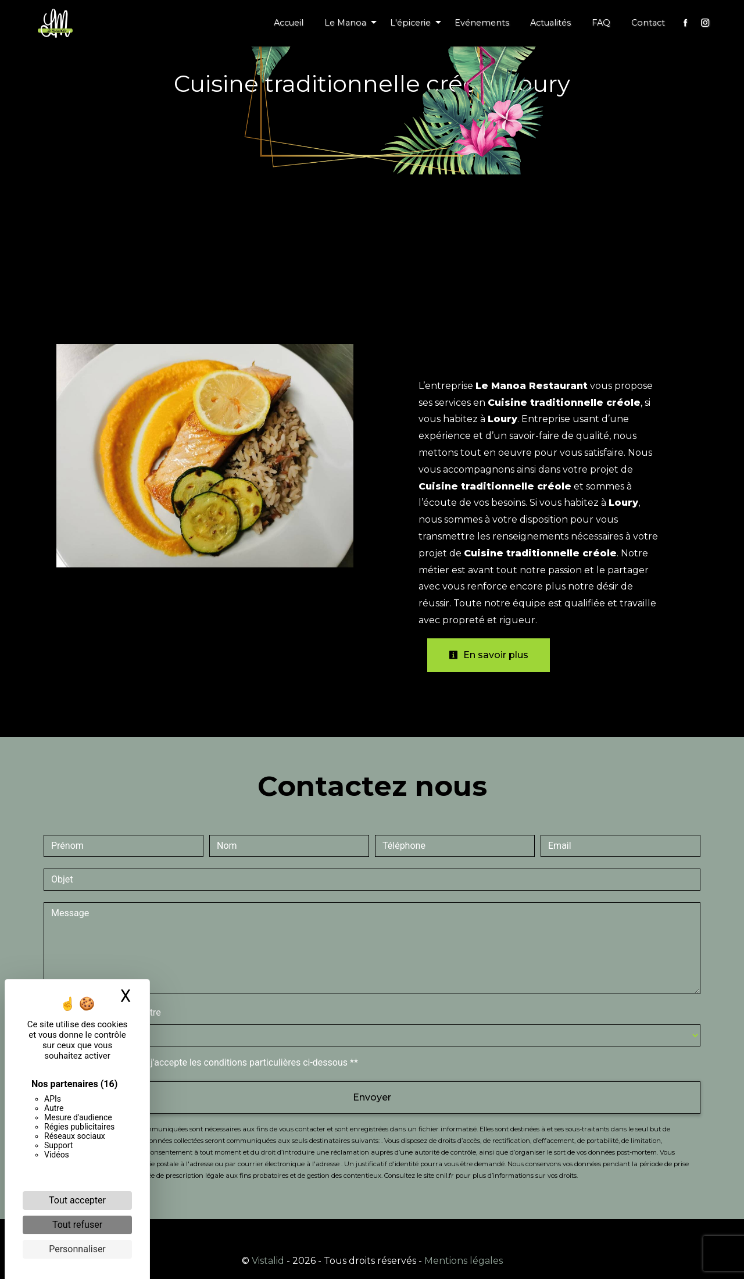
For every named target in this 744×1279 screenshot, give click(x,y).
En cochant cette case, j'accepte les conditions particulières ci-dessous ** (206, 1062)
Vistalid (268, 1260)
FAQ (601, 22)
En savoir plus (488, 654)
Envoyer (372, 1097)
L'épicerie (410, 22)
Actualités (550, 22)
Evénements (482, 22)
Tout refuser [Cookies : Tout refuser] (77, 1224)
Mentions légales (462, 1260)
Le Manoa (345, 22)
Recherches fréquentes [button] (372, 1236)
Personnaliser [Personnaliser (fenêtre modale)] (77, 1249)
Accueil (288, 22)
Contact (648, 22)
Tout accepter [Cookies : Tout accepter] (77, 1200)
